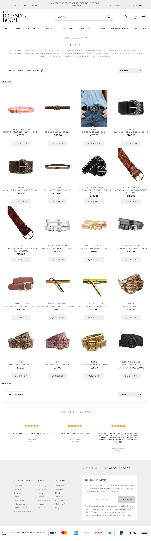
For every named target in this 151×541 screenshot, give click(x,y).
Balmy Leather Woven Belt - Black (131, 132)
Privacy (41, 504)
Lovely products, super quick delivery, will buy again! (31, 433)
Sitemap (41, 507)
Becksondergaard (57, 246)
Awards (41, 493)
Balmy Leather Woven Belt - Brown (20, 190)
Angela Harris (75, 440)
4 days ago (31, 442)
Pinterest (59, 497)
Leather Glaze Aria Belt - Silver (57, 248)
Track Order (19, 500)
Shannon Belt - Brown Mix (21, 364)
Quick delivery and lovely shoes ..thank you (75, 433)
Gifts (146, 29)
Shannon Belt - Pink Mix (57, 364)
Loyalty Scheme (21, 507)
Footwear (49, 29)
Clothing (33, 29)
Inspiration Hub (120, 29)
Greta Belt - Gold (131, 306)
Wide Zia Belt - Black (131, 364)
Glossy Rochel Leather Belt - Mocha (21, 306)
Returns (17, 493)
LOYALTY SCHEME (29, 5)
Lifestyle (101, 29)
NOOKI (131, 304)
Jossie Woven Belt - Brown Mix (94, 364)
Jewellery (84, 29)
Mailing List (60, 504)
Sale (136, 29)
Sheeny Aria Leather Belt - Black (131, 248)
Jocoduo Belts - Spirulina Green (57, 306)
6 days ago (118, 450)
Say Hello (18, 486)
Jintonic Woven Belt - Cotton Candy (21, 132)
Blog (57, 507)
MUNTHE (57, 187)
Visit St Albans (44, 500)
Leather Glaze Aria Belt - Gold (94, 248)
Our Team (42, 489)
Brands (19, 29)
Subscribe (126, 499)
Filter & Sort (36, 70)
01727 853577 (119, 468)
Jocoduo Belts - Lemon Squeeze (94, 306)
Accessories (67, 29)
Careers (41, 497)
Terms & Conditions (22, 511)
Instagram (59, 489)
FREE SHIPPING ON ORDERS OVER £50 (124, 5)
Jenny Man (31, 440)
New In (6, 29)
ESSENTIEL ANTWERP (21, 129)
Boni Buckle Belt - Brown (57, 132)
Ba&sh (57, 129)
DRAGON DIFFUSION (94, 187)
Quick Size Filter (15, 70)
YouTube (59, 500)
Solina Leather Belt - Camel (57, 190)
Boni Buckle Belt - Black (94, 132)
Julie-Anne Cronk (118, 448)
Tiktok (57, 493)
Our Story (42, 486)
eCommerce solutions (27, 532)
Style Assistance (21, 504)
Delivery (17, 489)
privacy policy (111, 512)
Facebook (59, 486)
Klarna (16, 497)
